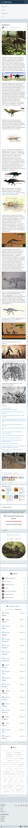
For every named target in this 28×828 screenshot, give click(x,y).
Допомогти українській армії (13, 521)
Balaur (10, 303)
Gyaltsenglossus (5, 660)
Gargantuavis (13, 321)
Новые (2, 10)
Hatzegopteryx (12, 319)
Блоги (1, 808)
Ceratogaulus (5, 719)
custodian (7, 27)
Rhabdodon (8, 488)
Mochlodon (22, 87)
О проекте (2, 816)
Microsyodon (4, 621)
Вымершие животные (14, 27)
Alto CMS (11, 826)
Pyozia (3, 673)
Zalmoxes (18, 474)
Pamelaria (4, 667)
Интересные (4, 6)
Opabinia (4, 680)
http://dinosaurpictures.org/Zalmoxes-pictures (11, 437)
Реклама (2, 819)
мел (22, 474)
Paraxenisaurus (5, 641)
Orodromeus (4, 192)
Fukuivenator (4, 654)
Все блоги (5, 601)
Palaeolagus (4, 634)
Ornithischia (16, 473)
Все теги (4, 795)
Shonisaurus (4, 699)
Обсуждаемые (5, 13)
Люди (1, 810)
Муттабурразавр (9, 495)
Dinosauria (10, 473)
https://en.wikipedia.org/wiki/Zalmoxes (10, 443)
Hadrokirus (4, 725)
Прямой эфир (14, 606)
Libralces (4, 628)
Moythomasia (5, 693)
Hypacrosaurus (22, 495)
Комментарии (9, 609)
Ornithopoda (5, 474)
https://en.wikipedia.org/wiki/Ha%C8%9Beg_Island (13, 435)
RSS (3, 561)
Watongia (4, 615)
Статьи (2, 806)
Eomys (3, 732)
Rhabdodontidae (12, 474)
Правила (2, 818)
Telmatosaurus (15, 295)
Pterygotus (4, 738)
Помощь (2, 821)
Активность (3, 811)
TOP (2, 16)
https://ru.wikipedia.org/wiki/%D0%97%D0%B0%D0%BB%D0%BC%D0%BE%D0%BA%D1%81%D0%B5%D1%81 (14, 421)
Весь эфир (22, 742)
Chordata (5, 473)
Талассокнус (4, 712)
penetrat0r (7, 613)
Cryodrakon (4, 706)
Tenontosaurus (12, 192)
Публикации (18, 609)
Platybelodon (4, 686)
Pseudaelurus (5, 647)
